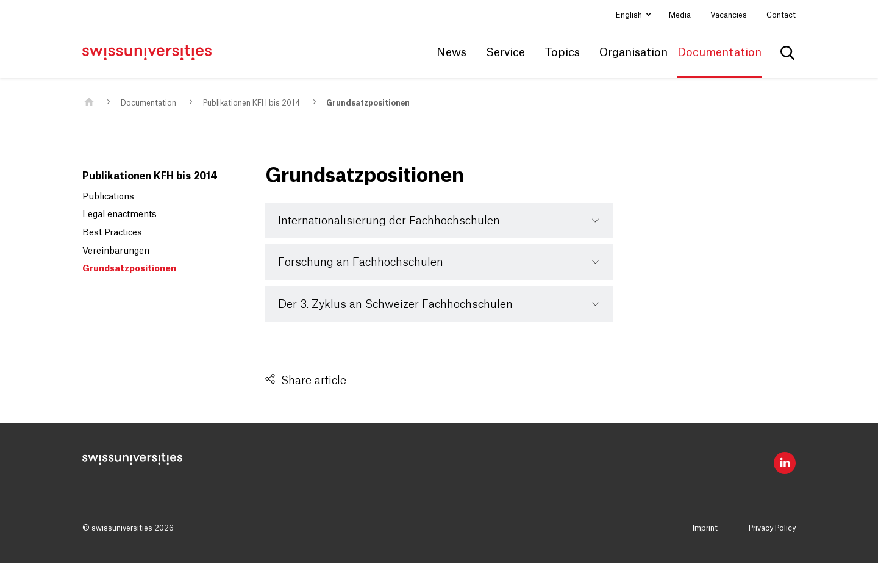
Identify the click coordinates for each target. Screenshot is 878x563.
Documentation (148, 103)
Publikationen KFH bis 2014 (251, 103)
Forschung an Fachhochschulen (360, 262)
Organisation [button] (633, 52)
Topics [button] (562, 52)
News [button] (451, 52)
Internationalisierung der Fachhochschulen (389, 220)
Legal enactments (119, 214)
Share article (313, 380)
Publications (108, 197)
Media (680, 15)
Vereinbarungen (115, 251)
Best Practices (112, 233)
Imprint (705, 528)
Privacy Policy (772, 528)
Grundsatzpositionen (368, 103)
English (630, 15)
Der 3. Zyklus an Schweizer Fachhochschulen (395, 304)
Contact (781, 15)
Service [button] (505, 52)
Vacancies (728, 15)
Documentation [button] (719, 52)
